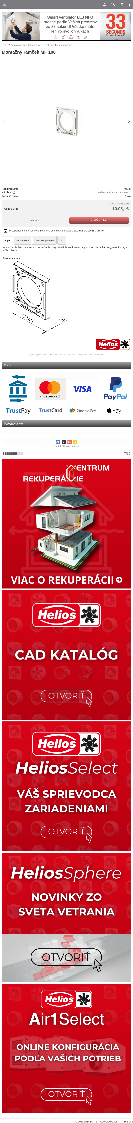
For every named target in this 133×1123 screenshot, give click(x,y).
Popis (7, 240)
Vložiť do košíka (99, 220)
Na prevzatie (23, 240)
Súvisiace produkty (44, 240)
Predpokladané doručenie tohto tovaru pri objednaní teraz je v (56, 230)
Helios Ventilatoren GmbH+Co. (114, 192)
